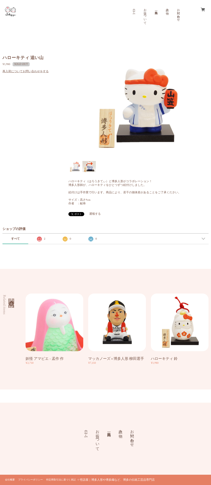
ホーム (134, 10)
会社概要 (10, 479)
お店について (145, 15)
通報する (95, 214)
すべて (15, 239)
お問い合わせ (178, 13)
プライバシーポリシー (30, 479)
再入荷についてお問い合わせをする (25, 71)
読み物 (167, 8)
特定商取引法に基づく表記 (61, 479)
